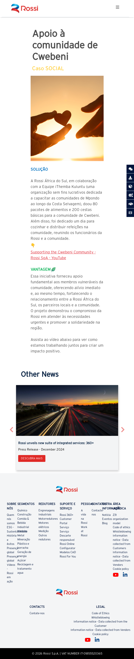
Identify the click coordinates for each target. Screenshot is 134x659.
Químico (22, 510)
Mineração (23, 539)
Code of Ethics (100, 613)
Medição (44, 531)
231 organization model (120, 519)
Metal (20, 535)
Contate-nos (37, 613)
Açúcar (21, 560)
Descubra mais (32, 458)
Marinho (22, 531)
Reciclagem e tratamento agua (25, 568)
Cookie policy (121, 568)
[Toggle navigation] (117, 8)
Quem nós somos (11, 519)
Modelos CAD (68, 552)
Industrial (23, 527)
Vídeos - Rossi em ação (11, 573)
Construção (24, 514)
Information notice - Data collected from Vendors (100, 629)
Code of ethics (121, 527)
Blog (104, 523)
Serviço (64, 527)
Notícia (106, 514)
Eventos (107, 519)
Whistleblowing (122, 531)
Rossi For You (68, 556)
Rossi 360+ (66, 514)
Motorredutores (48, 518)
